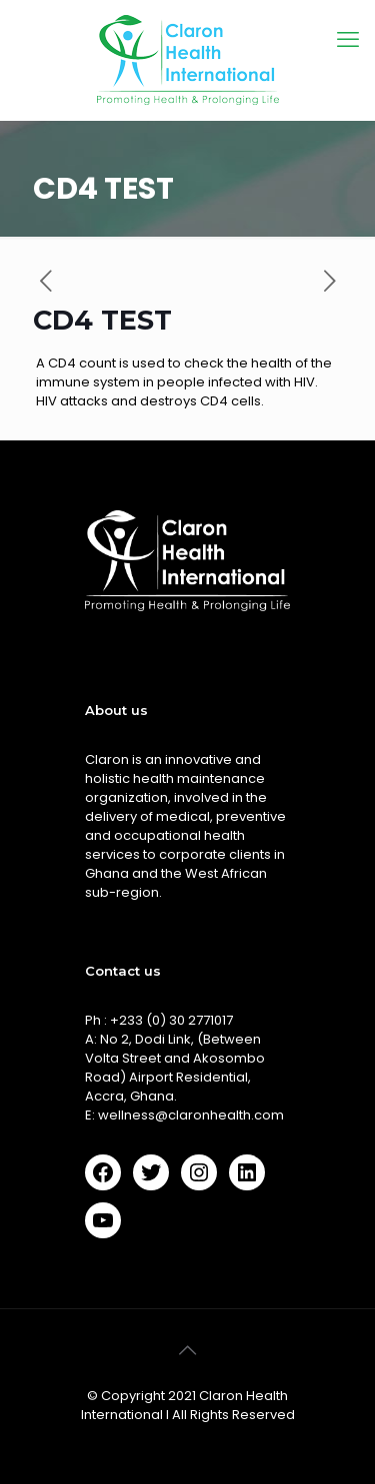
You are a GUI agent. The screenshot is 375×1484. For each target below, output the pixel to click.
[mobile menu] (348, 40)
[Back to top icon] (188, 1350)
